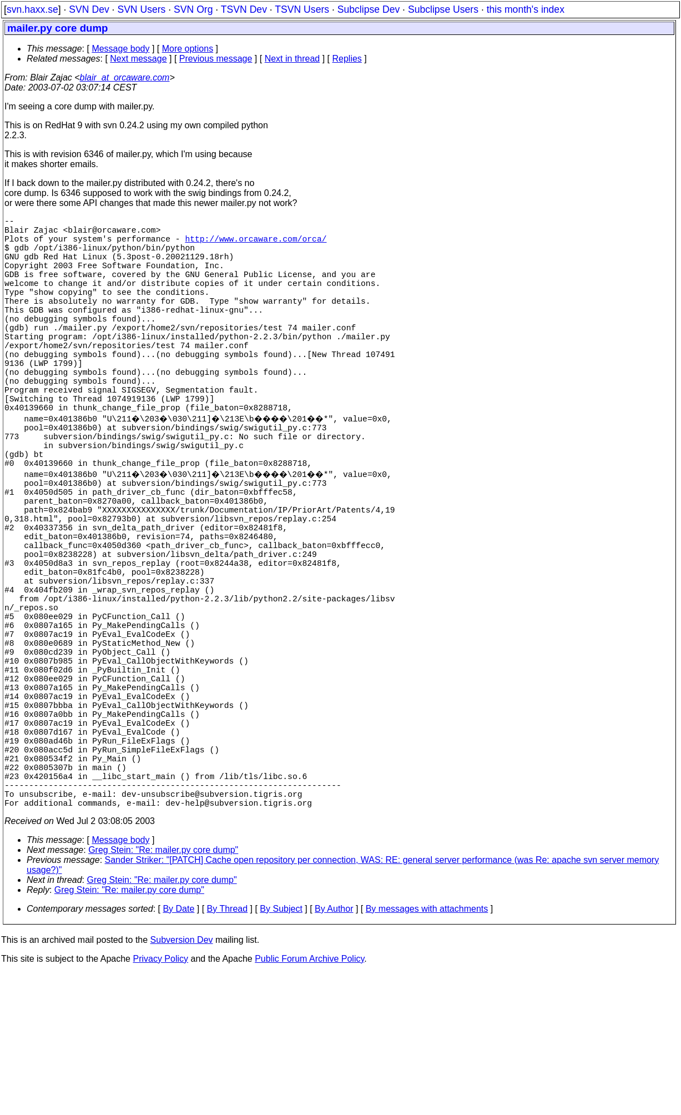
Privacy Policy (160, 1101)
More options (188, 48)
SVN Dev (89, 9)
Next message (138, 58)
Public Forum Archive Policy (309, 1101)
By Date (178, 1051)
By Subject (281, 1051)
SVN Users (141, 9)
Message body (120, 48)
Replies (347, 58)
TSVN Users (302, 9)
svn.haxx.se (32, 9)
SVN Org (193, 9)
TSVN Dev (244, 9)
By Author (334, 1051)
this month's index (525, 9)
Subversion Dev (181, 1082)
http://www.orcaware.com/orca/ (255, 244)
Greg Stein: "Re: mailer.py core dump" (163, 992)
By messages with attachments (427, 1051)
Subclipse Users (443, 9)
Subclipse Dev (368, 9)
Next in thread (292, 58)
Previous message (216, 58)
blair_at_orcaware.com (125, 77)
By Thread (227, 1051)
